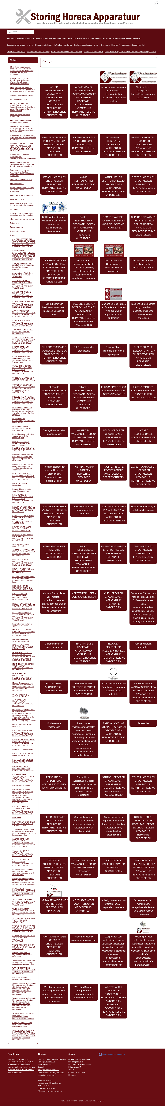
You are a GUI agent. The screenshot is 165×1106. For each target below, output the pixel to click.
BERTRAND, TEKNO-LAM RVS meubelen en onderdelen (22, 121)
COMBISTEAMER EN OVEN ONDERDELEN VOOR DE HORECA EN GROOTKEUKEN (113, 222)
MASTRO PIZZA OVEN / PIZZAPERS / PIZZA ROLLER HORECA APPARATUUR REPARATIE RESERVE (113, 513)
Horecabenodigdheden (43, 45)
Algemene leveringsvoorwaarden (22, 219)
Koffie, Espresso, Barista (63, 45)
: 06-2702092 (53, 1070)
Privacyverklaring (16, 227)
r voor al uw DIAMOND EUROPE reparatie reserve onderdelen (21, 1067)
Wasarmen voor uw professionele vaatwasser (83, 938)
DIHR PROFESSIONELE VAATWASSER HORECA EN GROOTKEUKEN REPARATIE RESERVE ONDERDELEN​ (54, 354)
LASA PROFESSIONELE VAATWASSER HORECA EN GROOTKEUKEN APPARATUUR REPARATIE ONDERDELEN (54, 515)
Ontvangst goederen (17, 231)
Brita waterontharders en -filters (100, 38)
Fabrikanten (14, 209)
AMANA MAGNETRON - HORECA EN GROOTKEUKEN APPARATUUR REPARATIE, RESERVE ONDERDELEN (143, 146)
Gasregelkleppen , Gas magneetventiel (54, 432)
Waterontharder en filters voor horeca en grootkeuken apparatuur (23, 204)
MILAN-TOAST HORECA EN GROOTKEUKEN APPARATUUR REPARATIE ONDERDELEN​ (113, 553)
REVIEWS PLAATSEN (18, 99)
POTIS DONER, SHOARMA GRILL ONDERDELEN (54, 687)
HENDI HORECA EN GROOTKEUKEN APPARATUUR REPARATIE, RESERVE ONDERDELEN (114, 437)
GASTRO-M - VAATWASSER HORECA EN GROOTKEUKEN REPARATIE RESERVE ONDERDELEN (83, 437)
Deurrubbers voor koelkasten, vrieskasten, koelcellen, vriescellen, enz (54, 309)
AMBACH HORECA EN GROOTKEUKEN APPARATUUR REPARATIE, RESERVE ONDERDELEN (54, 184)
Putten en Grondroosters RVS (21, 180)
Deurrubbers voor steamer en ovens (20, 45)
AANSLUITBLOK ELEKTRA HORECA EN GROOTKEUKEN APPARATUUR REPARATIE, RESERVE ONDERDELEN (114, 186)
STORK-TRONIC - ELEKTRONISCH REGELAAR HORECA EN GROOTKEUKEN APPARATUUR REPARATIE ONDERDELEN (143, 827)
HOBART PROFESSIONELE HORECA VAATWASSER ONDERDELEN (143, 435)
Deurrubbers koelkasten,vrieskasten (127, 38)
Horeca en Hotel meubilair (93, 52)
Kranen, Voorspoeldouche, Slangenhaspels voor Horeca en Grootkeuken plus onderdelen (22, 164)
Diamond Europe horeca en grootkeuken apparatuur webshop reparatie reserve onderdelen (143, 311)
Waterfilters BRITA (17, 199)
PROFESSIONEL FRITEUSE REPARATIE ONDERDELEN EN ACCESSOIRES (84, 688)
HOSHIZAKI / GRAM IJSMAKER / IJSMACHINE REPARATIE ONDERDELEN (84, 474)
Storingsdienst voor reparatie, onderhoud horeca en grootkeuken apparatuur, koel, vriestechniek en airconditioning (113, 826)
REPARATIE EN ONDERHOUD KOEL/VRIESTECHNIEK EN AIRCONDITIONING (54, 782)
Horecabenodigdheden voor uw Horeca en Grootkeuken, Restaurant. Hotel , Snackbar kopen (54, 474)
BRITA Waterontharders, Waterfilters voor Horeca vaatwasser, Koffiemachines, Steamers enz (54, 224)
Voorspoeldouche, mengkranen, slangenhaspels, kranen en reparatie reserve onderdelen (143, 907)
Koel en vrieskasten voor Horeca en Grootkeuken (92, 45)
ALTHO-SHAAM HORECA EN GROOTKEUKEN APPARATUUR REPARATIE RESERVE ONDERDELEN (113, 146)
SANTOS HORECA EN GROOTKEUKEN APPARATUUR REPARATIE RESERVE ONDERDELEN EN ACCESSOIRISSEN (113, 786)
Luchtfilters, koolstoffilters (16, 52)
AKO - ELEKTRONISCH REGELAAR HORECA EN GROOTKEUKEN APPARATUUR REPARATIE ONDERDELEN (54, 146)
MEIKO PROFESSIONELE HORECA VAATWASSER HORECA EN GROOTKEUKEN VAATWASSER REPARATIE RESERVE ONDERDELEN (83, 558)
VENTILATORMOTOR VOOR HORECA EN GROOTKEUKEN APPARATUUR (84, 905)
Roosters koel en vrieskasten (38, 52)
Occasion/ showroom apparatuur (22, 95)
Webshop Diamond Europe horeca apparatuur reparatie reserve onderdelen (84, 992)
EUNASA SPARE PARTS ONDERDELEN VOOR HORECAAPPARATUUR (113, 390)
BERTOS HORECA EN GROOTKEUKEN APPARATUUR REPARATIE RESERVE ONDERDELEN (143, 184)
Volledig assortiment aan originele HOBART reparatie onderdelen (114, 904)
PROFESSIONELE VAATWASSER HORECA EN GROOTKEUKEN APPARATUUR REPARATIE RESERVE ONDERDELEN (143, 692)
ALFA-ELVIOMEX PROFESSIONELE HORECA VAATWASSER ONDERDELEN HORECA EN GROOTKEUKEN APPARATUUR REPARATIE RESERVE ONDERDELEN (83, 101)
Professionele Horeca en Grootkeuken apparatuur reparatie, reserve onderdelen (114, 688)
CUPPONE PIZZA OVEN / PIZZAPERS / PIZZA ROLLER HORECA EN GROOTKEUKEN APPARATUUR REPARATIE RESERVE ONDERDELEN (54, 271)
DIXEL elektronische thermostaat (84, 349)
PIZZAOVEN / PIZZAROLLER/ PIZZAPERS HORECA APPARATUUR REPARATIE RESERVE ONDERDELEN (113, 653)
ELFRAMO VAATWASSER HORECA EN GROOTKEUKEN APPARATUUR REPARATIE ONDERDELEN (54, 396)
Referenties (143, 723)
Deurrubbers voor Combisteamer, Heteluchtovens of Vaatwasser (113, 265)
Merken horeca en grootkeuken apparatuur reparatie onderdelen (22, 214)
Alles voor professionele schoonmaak (20, 38)
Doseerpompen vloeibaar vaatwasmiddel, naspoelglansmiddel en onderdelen (23, 156)
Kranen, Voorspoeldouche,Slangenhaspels (128, 45)
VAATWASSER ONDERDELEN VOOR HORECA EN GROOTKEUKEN (113, 865)
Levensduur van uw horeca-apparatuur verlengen (83, 510)
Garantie (41, 1067)
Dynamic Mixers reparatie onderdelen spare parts (113, 350)
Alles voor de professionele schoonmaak (20, 116)
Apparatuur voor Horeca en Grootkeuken (51, 38)
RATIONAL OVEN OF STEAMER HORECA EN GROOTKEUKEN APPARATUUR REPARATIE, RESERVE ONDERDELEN (113, 732)
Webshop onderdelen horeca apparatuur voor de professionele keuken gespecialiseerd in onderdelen (54, 994)
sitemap (98, 1101)
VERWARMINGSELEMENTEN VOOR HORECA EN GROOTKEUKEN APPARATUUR (55, 905)
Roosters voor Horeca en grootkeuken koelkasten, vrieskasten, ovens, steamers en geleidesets (22, 173)
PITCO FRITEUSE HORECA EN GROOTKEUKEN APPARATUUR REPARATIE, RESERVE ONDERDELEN (84, 653)
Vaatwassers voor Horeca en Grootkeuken (66, 52)
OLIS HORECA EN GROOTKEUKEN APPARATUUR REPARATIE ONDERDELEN (113, 600)
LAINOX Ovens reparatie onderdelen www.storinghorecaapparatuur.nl (130, 52)
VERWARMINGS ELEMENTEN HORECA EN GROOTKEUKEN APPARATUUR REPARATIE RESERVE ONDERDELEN (143, 869)
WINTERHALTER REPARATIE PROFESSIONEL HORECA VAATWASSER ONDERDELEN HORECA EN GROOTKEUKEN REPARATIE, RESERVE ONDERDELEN (113, 1001)
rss (104, 1101)
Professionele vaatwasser (54, 725)
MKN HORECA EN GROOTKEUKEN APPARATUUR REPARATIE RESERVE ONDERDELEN (143, 553)
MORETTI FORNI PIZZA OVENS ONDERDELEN (84, 595)
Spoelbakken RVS (17, 184)
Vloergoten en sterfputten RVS (21, 195)
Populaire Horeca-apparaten (143, 645)
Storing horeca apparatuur (112, 1054)
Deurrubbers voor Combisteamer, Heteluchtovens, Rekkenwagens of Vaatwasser (23, 137)
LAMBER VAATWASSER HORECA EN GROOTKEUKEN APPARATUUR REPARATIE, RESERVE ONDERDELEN (143, 476)
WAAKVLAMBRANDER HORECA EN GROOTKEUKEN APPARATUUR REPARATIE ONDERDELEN (54, 946)
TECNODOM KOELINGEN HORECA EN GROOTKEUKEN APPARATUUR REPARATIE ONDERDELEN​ (54, 869)
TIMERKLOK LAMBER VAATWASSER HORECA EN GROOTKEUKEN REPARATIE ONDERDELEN (83, 867)
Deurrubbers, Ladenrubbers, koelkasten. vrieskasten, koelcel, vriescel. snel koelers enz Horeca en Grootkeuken (22, 129)
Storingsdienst (43, 1070)
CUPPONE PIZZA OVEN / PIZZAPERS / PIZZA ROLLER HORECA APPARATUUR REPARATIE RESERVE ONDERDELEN (143, 226)
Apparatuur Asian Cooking (77, 38)
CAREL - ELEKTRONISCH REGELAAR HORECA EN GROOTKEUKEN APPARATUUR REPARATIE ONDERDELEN (84, 228)
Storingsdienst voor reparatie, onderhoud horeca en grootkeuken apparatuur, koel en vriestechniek (84, 824)
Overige (13, 235)
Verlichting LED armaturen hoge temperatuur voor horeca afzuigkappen (22, 189)
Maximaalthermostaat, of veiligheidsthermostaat (143, 508)
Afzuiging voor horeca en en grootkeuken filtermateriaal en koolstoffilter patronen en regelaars (113, 94)
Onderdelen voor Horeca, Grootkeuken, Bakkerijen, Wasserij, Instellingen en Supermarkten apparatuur (19, 81)
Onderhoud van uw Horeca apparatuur (54, 645)
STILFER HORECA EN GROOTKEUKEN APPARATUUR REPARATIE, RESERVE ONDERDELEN (143, 784)
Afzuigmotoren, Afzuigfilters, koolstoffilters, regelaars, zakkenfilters (143, 92)
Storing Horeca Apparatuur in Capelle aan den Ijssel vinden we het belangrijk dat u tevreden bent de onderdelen (84, 786)
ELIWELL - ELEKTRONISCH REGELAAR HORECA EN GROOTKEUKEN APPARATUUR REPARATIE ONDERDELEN (84, 398)
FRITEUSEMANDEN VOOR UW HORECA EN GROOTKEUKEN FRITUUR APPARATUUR (143, 392)
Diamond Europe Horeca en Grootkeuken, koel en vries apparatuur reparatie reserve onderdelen (113, 311)
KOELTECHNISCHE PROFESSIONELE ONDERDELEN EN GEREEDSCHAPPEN (113, 472)
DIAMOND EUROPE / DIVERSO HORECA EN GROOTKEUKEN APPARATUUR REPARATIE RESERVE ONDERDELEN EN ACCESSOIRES (84, 314)
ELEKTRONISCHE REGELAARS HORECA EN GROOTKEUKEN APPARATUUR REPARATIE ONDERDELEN (143, 356)
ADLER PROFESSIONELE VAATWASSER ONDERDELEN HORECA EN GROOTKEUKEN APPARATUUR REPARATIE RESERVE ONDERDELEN (54, 101)
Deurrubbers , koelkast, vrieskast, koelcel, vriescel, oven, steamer (143, 264)
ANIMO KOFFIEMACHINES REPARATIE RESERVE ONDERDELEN (84, 182)
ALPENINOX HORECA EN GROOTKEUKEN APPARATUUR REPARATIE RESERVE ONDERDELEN (84, 144)
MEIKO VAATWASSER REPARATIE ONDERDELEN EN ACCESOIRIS (54, 551)
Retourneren (14, 223)
